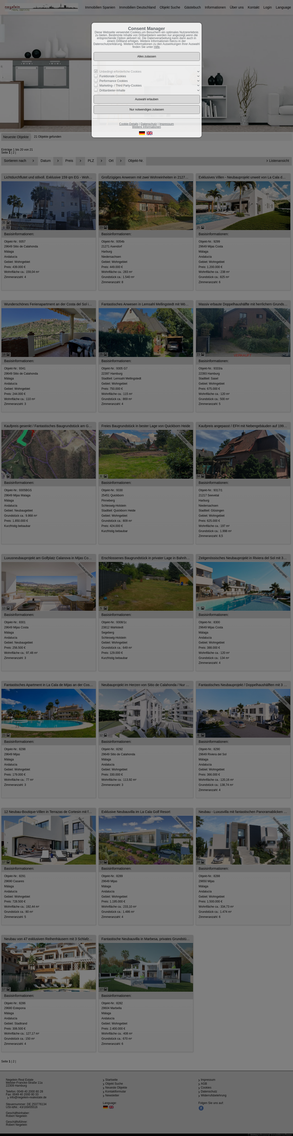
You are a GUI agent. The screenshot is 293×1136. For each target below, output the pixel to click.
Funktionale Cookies (112, 76)
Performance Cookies (113, 81)
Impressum (166, 124)
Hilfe (157, 47)
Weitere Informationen (146, 127)
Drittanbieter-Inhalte (112, 90)
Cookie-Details (128, 124)
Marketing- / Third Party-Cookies (120, 85)
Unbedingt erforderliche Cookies (120, 71)
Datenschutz (149, 124)
